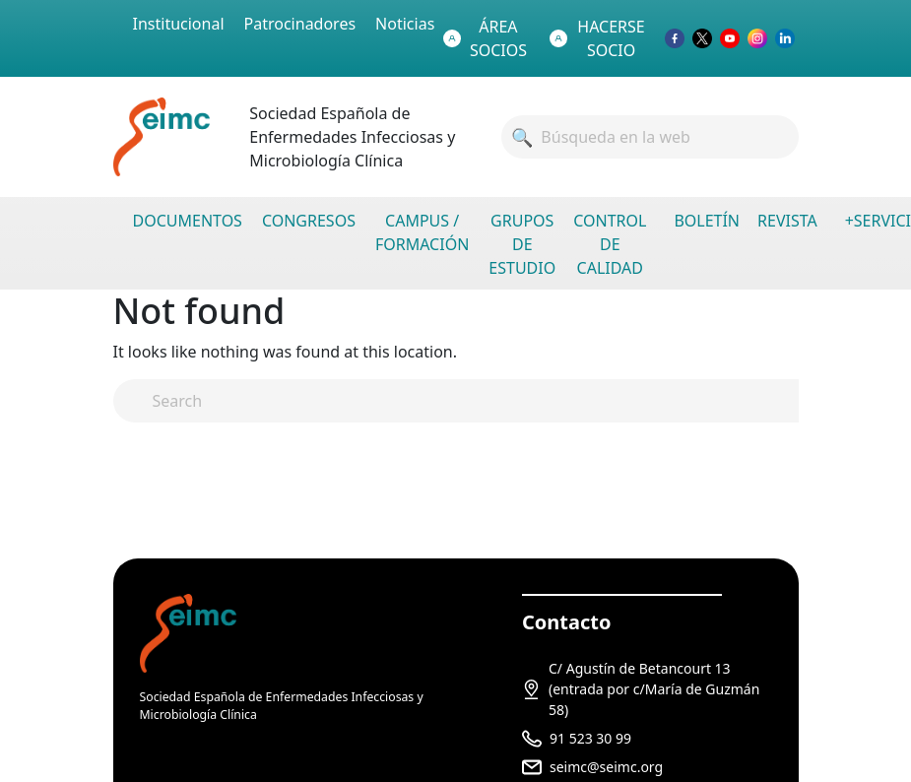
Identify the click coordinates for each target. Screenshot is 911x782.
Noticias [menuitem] (404, 23)
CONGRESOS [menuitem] (309, 220)
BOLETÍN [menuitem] (707, 220)
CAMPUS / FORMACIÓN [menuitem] (422, 232)
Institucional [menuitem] (179, 23)
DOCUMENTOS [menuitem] (187, 220)
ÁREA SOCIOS (485, 38)
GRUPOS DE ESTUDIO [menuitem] (521, 244)
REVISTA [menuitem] (787, 220)
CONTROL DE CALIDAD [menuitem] (609, 244)
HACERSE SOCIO (597, 38)
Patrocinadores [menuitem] (300, 23)
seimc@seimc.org (606, 766)
